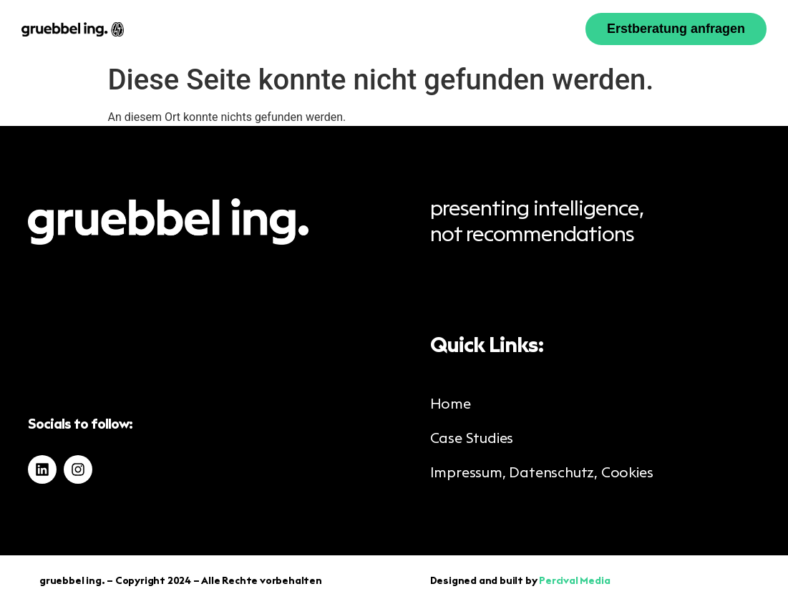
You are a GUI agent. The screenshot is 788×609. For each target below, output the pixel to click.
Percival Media (574, 582)
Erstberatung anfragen (676, 28)
